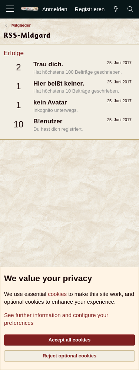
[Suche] (130, 9)
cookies (57, 294)
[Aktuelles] (115, 9)
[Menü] (10, 9)
